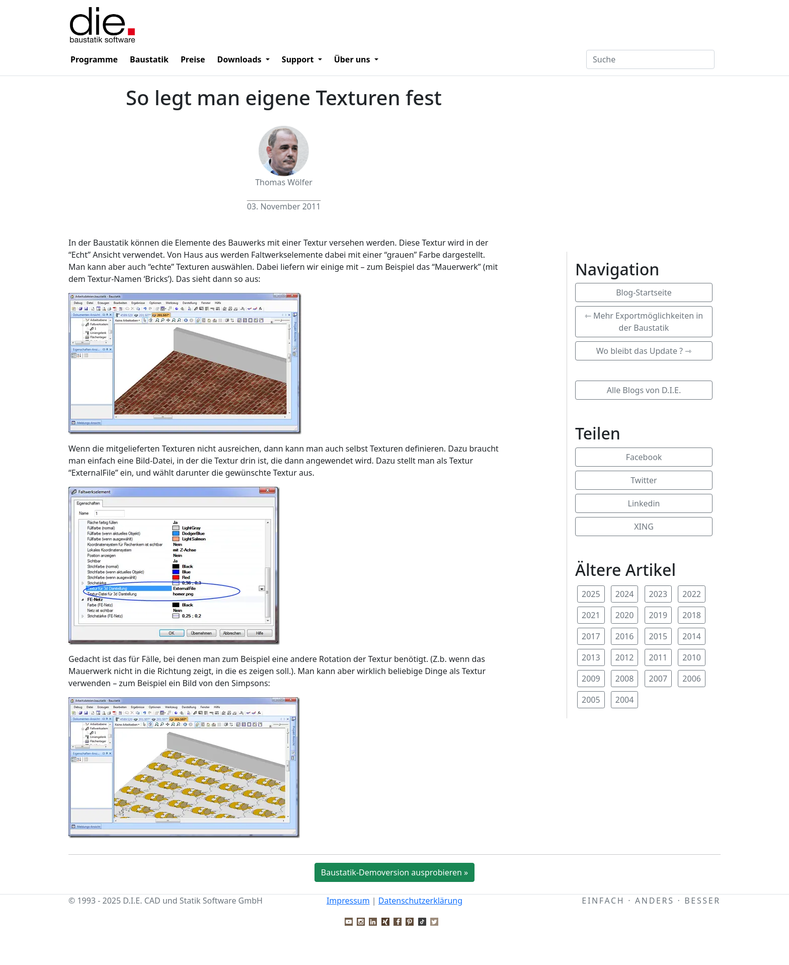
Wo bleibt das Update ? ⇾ (643, 350)
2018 (691, 615)
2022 (691, 594)
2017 (591, 636)
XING (644, 526)
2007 (658, 678)
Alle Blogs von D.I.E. (644, 390)
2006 (691, 678)
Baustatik (149, 59)
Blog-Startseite (644, 292)
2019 (658, 615)
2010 (691, 657)
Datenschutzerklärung (420, 900)
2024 (624, 594)
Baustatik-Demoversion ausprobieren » (394, 872)
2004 (624, 699)
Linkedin (644, 503)
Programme (94, 59)
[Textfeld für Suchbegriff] (650, 59)
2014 (691, 636)
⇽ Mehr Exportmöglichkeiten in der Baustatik (644, 321)
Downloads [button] (240, 59)
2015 (658, 636)
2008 (624, 678)
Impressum (348, 900)
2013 (591, 657)
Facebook (644, 457)
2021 (591, 615)
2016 (624, 636)
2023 (658, 594)
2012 (624, 657)
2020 (624, 615)
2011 (658, 657)
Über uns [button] (353, 59)
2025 (591, 594)
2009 (591, 678)
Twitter (643, 480)
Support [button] (299, 59)
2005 (591, 699)
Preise (193, 59)
